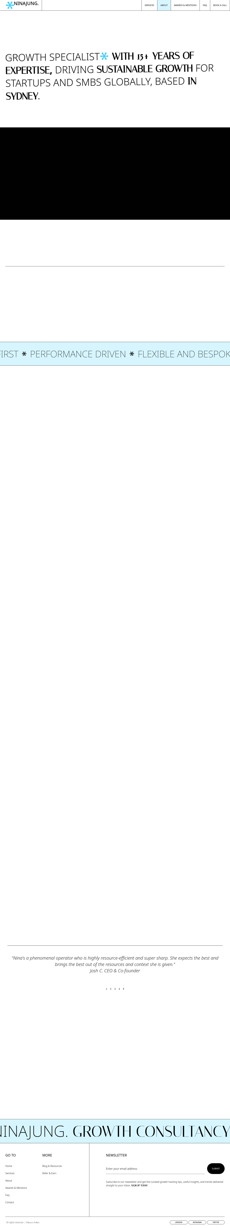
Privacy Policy (33, 1222)
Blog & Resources (52, 1166)
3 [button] (115, 989)
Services (9, 1173)
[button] (218, 968)
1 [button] (106, 989)
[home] (24, 5)
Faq (7, 1195)
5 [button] (123, 989)
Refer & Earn (49, 1173)
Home (8, 1166)
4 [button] (119, 989)
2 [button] (110, 989)
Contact (9, 1202)
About (8, 1180)
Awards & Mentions (16, 1188)
